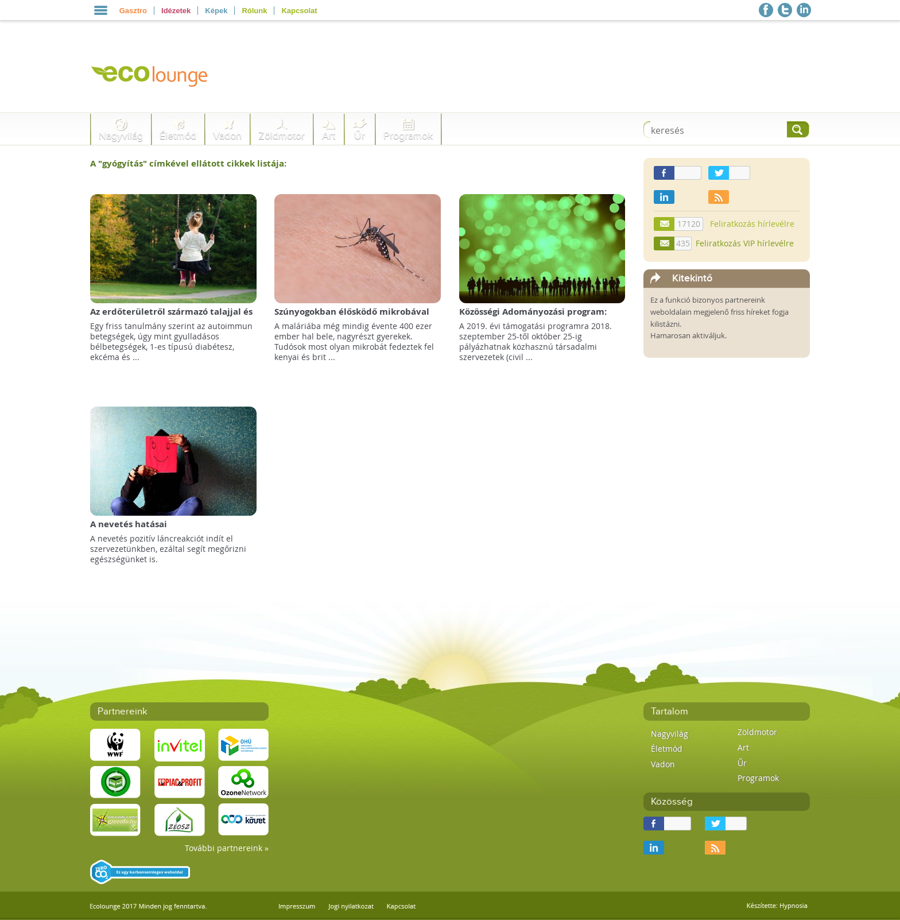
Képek (216, 10)
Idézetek (176, 10)
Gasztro (133, 10)
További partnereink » (227, 847)
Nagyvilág (121, 136)
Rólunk (254, 10)
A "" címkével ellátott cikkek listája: (188, 163)
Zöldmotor (281, 136)
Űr (359, 136)
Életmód (178, 136)
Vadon (227, 136)
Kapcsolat (299, 10)
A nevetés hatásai (128, 524)
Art (328, 136)
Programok (408, 136)
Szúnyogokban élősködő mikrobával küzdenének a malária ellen (351, 317)
